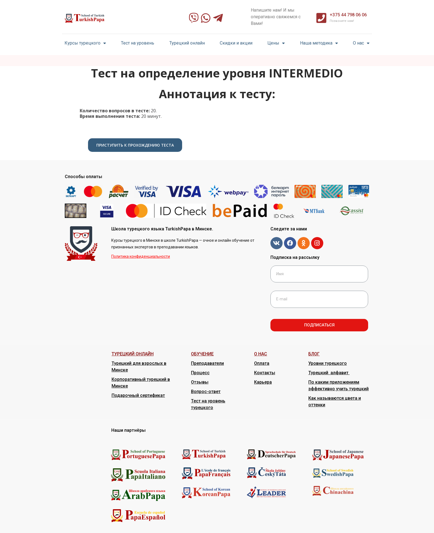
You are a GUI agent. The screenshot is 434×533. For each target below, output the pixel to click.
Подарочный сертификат (138, 395)
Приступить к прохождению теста (135, 145)
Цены (276, 43)
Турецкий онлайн (187, 43)
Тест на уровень (137, 43)
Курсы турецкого (85, 43)
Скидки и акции (236, 43)
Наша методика (319, 43)
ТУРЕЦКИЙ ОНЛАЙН (133, 354)
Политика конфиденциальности (140, 256)
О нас (361, 43)
